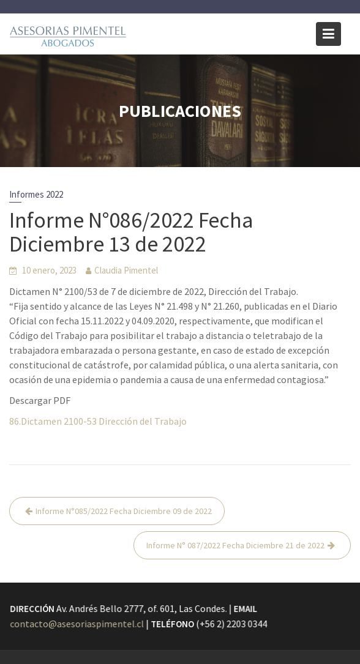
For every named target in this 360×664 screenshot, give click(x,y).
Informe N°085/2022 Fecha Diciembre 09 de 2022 (124, 511)
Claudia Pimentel (126, 270)
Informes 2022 (36, 194)
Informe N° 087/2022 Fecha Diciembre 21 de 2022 (235, 545)
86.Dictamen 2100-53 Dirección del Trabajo (98, 421)
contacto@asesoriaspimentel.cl (78, 623)
